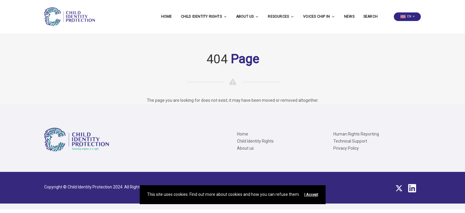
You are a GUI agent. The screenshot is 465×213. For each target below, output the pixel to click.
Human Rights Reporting (356, 134)
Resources (281, 16)
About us (247, 16)
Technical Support (350, 141)
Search (370, 16)
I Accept (311, 195)
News (349, 16)
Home (166, 16)
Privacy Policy (346, 148)
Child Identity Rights (204, 16)
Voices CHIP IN (319, 16)
